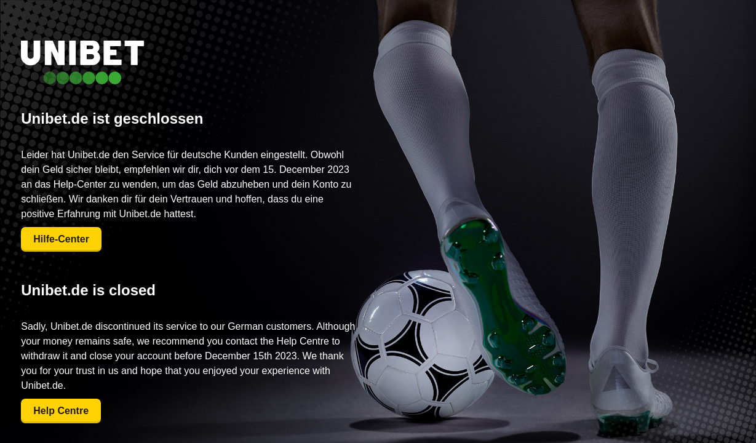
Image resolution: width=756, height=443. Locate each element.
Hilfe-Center (61, 239)
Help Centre (61, 410)
